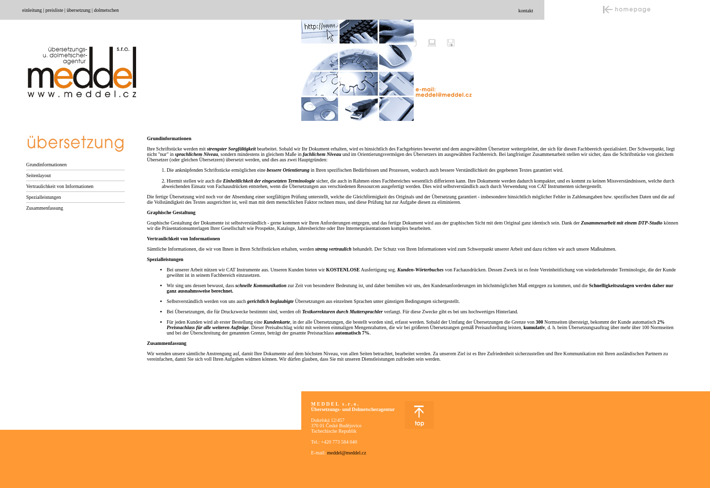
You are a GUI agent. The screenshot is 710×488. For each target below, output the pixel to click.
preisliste (54, 10)
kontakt (525, 10)
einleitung (32, 10)
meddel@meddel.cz (346, 452)
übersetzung (78, 10)
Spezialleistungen (43, 197)
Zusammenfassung (44, 208)
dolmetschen (106, 10)
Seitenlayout (38, 175)
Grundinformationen (46, 164)
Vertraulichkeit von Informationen (60, 186)
